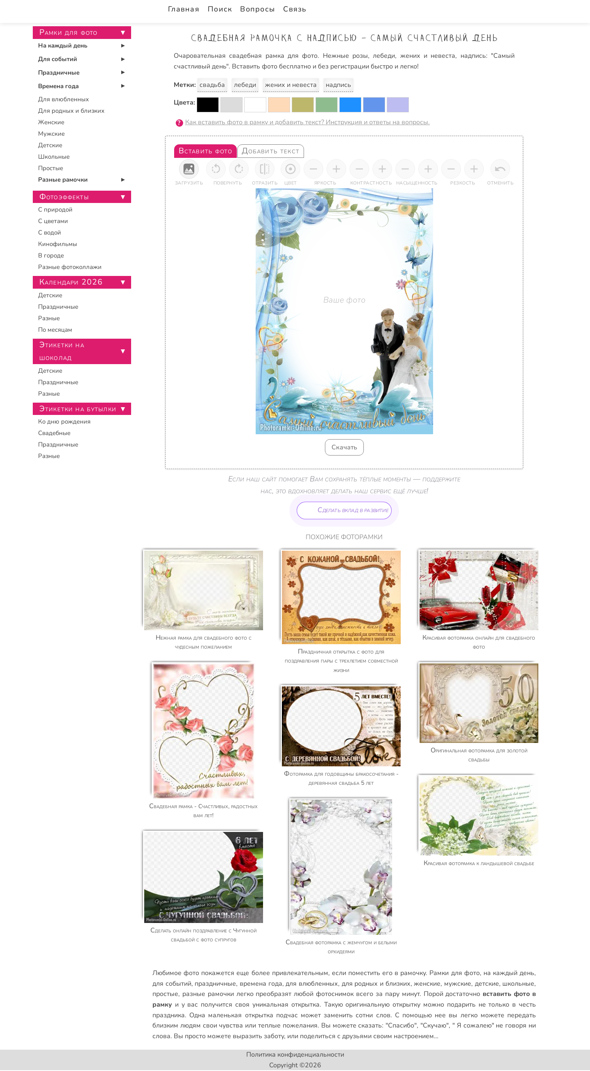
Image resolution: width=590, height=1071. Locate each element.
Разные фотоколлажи (70, 267)
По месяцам (55, 330)
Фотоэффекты (64, 196)
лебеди (245, 84)
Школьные (54, 157)
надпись (338, 84)
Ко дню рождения (64, 421)
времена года (261, 983)
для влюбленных (312, 983)
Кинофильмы (57, 244)
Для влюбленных (63, 99)
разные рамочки (208, 993)
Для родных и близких (71, 111)
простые (165, 993)
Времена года (58, 86)
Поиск (220, 9)
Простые (50, 168)
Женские (51, 122)
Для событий (57, 59)
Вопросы (257, 9)
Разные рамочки (63, 179)
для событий (171, 983)
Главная (184, 9)
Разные (49, 318)
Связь (294, 9)
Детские (50, 145)
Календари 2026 (71, 282)
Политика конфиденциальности (295, 1054)
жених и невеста (291, 84)
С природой (55, 209)
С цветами (53, 221)
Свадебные (54, 433)
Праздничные (58, 72)
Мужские (51, 134)
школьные (518, 983)
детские (487, 983)
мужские (457, 983)
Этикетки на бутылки (77, 408)
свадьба (212, 84)
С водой (49, 232)
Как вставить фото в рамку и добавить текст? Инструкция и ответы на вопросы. (307, 122)
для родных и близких (376, 983)
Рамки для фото (454, 973)
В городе (51, 255)
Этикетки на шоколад (61, 351)
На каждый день (62, 45)
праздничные (215, 983)
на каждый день (508, 973)
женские (427, 983)
